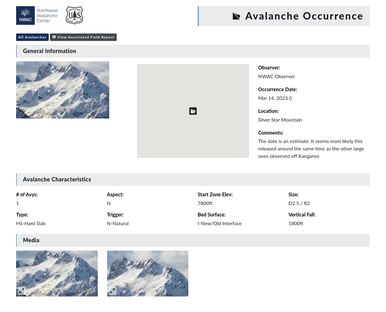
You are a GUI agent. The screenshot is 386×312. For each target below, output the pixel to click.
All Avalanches (32, 37)
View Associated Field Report (83, 37)
